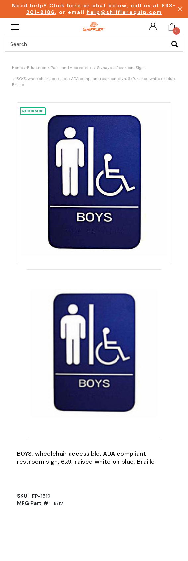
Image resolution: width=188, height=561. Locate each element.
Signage (104, 67)
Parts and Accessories (72, 67)
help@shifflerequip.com (124, 12)
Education (36, 67)
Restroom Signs (131, 67)
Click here (65, 5)
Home (17, 67)
